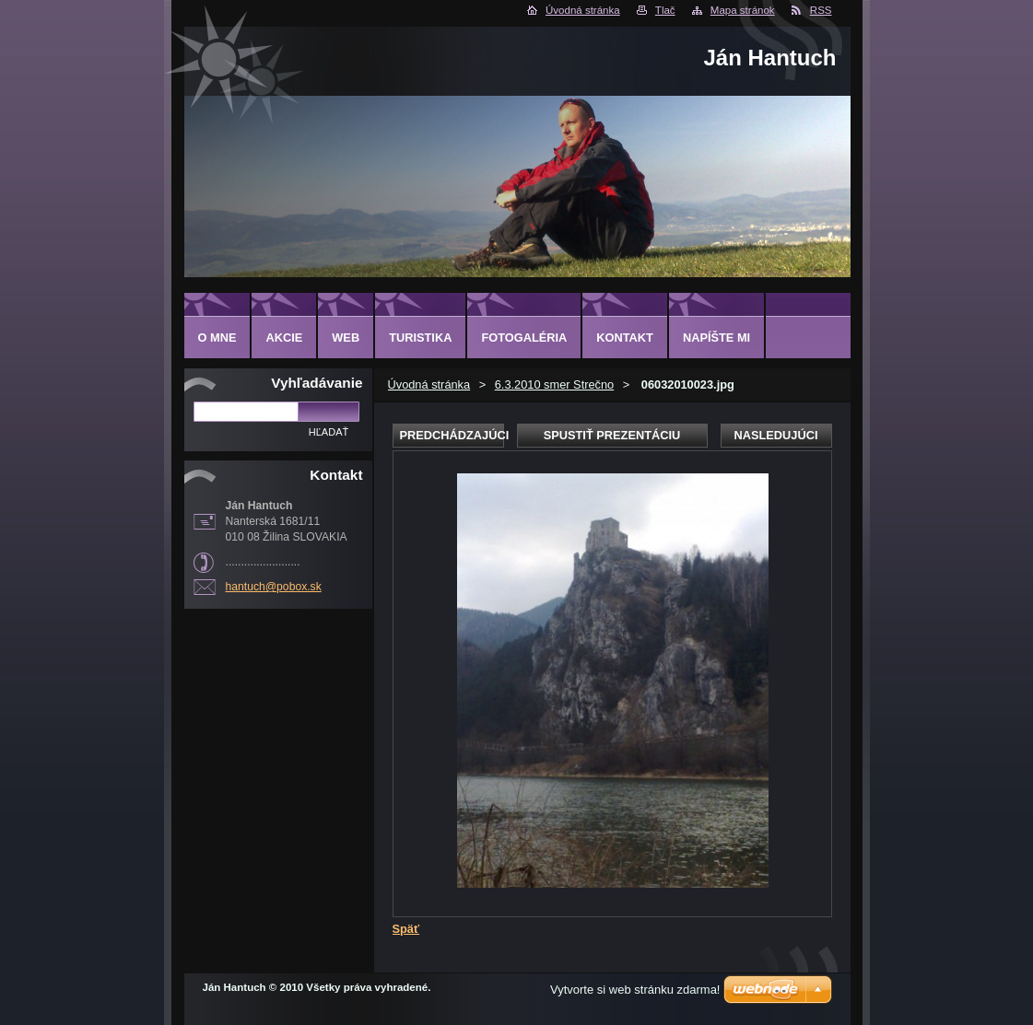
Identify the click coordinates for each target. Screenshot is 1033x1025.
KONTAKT (624, 337)
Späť (406, 929)
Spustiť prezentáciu (612, 435)
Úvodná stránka (583, 10)
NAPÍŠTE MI (716, 337)
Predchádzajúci (452, 435)
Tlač (665, 10)
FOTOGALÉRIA (524, 337)
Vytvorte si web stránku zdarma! (635, 989)
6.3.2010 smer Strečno (554, 384)
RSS (821, 10)
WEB (345, 337)
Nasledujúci (775, 435)
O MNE (217, 337)
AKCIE (283, 337)
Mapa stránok (742, 10)
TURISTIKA (420, 337)
